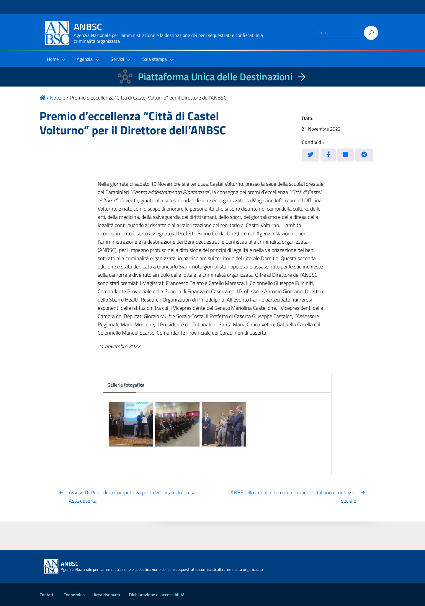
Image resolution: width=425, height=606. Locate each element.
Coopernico (74, 594)
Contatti (47, 594)
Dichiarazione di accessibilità (156, 594)
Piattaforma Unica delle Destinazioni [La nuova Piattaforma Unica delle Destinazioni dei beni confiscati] (215, 76)
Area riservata (107, 594)
